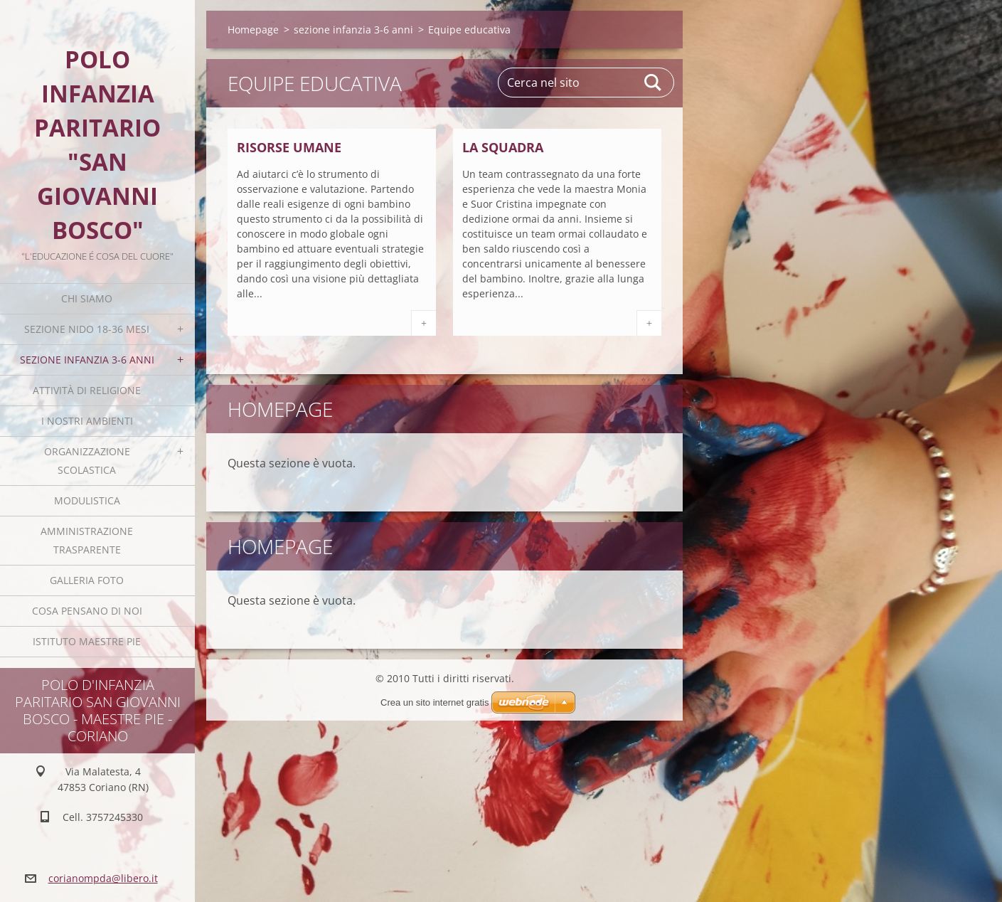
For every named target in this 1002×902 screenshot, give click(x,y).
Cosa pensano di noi (87, 610)
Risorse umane (289, 147)
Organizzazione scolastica (87, 461)
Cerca (653, 82)
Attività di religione (87, 390)
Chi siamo (86, 298)
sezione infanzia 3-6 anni (87, 359)
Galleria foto (87, 580)
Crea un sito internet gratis (434, 702)
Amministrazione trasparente (87, 540)
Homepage (253, 29)
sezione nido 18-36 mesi (86, 329)
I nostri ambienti (87, 421)
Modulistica (87, 500)
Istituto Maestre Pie (87, 641)
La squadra (502, 147)
